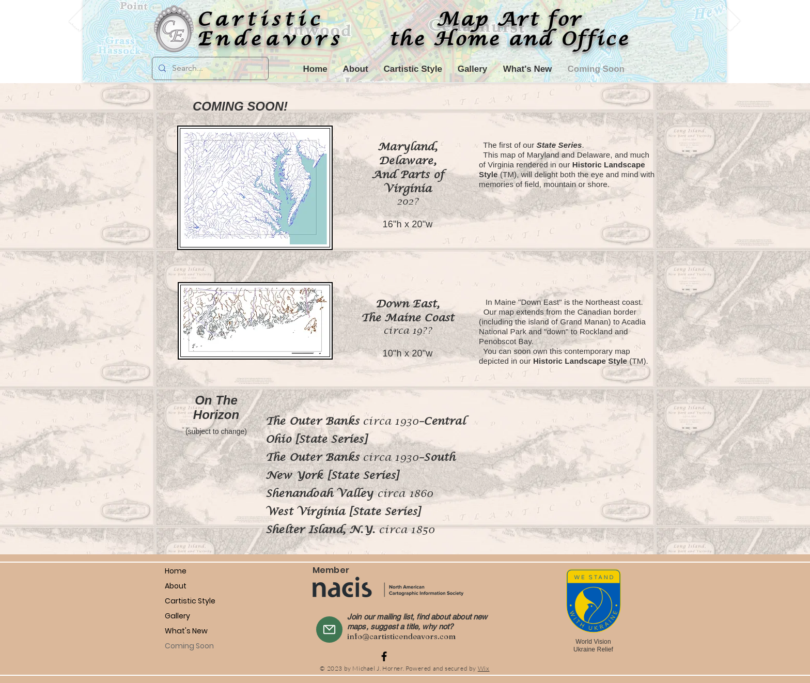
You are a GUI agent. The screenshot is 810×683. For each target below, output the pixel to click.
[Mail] (329, 629)
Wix (484, 668)
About (175, 586)
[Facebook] (384, 656)
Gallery (177, 616)
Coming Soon (189, 646)
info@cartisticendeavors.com (401, 636)
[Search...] (209, 68)
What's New (186, 631)
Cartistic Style (190, 601)
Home (175, 571)
